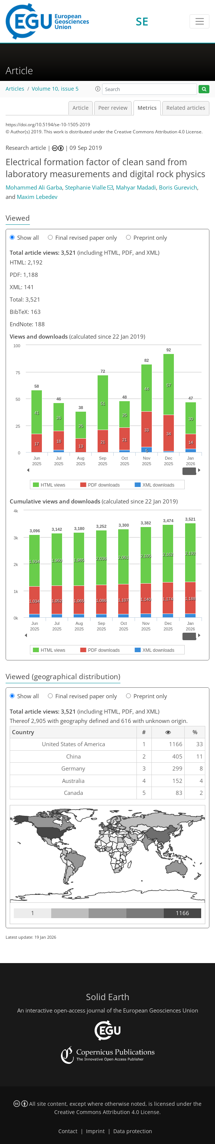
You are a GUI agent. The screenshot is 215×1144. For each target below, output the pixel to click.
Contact (67, 1131)
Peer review (113, 108)
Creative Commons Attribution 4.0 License (106, 1112)
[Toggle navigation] (199, 21)
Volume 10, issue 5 (55, 88)
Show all (24, 237)
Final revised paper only (82, 237)
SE (142, 21)
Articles (15, 88)
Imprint (95, 1131)
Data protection (132, 1131)
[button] (98, 88)
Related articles (185, 108)
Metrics (147, 108)
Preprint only (146, 237)
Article (81, 108)
